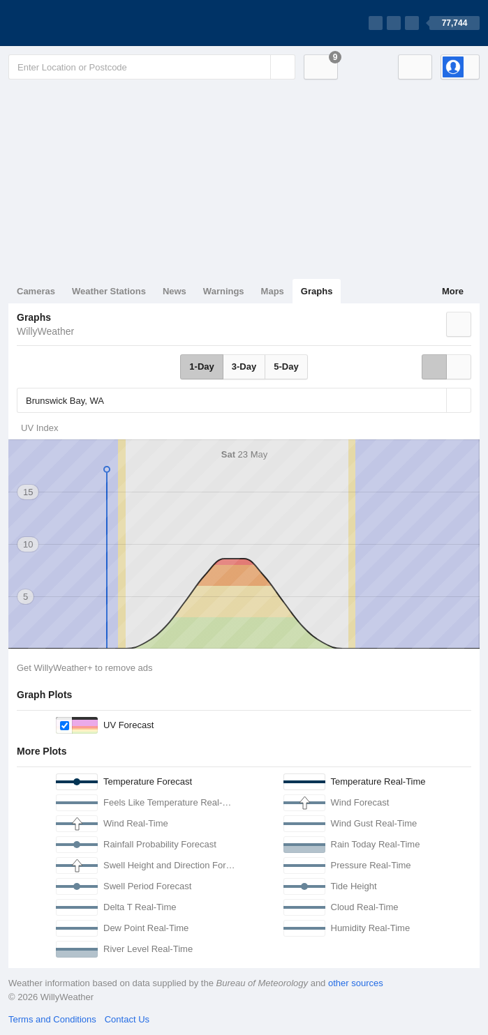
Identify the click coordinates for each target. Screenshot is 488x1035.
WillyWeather (45, 331)
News (174, 291)
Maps (272, 291)
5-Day (286, 366)
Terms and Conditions (52, 1019)
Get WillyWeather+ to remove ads (84, 668)
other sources (355, 983)
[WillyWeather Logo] (74, 23)
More (453, 291)
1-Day (201, 366)
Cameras (36, 291)
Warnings (223, 291)
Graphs (317, 291)
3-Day (244, 366)
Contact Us (127, 1019)
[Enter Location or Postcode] (151, 67)
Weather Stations (109, 291)
